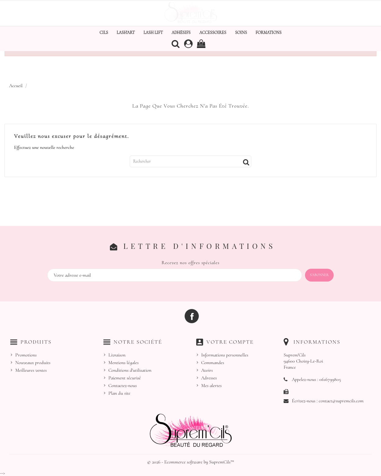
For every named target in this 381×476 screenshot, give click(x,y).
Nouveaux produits (32, 363)
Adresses (209, 378)
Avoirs (207, 370)
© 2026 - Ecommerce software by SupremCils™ (190, 462)
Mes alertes (211, 385)
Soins (241, 32)
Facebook (192, 316)
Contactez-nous (122, 385)
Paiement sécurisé (124, 378)
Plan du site (119, 393)
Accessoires (212, 32)
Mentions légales (123, 363)
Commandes (212, 363)
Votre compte (230, 341)
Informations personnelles (224, 355)
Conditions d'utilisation (129, 370)
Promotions (26, 355)
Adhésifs (181, 32)
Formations (268, 32)
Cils (104, 32)
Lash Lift (153, 32)
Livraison (116, 355)
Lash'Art (126, 32)
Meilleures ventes (31, 370)
